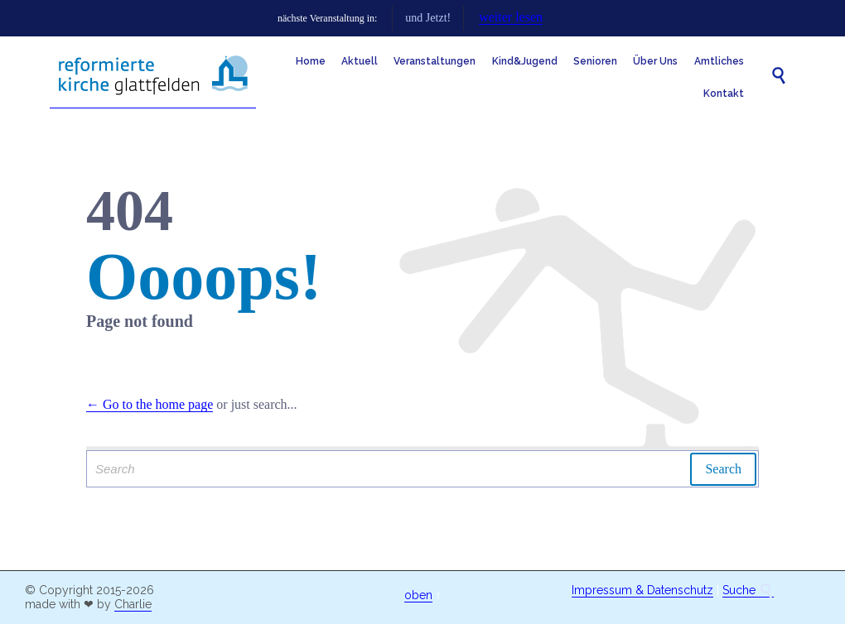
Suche (748, 590)
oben (418, 595)
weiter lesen (620, 17)
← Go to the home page (149, 404)
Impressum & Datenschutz (642, 590)
